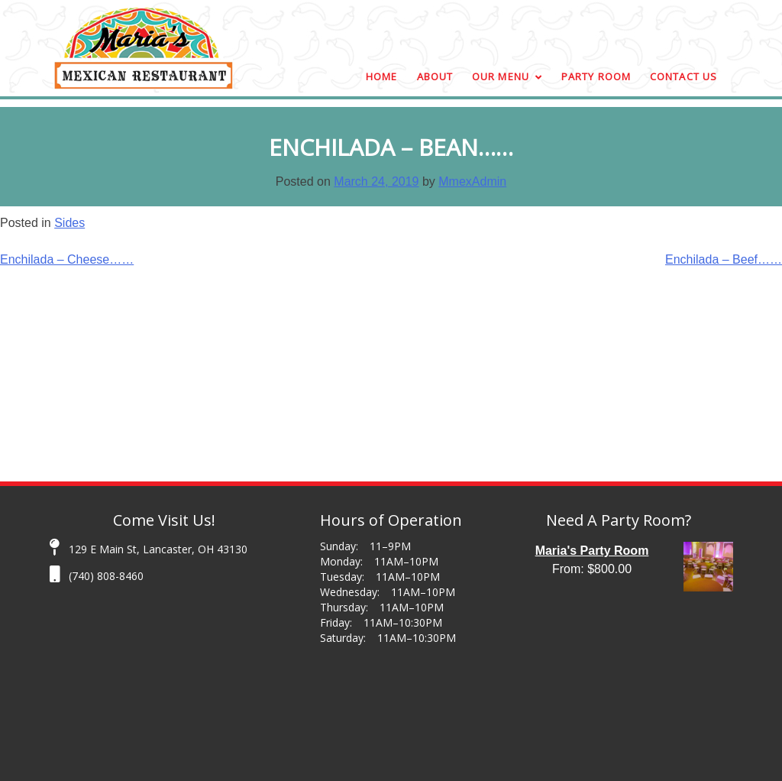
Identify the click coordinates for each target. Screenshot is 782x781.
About (435, 76)
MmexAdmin (472, 181)
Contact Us (683, 76)
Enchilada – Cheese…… (67, 259)
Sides (69, 222)
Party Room (596, 76)
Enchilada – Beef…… (723, 259)
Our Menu (500, 76)
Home (381, 76)
